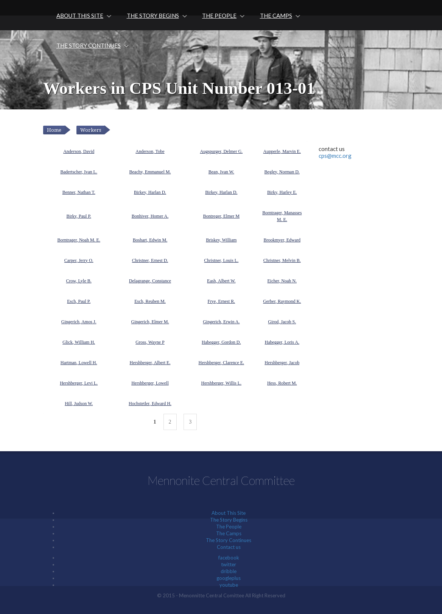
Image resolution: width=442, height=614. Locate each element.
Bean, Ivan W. (221, 172)
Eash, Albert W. (221, 281)
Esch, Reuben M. (150, 301)
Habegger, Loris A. (282, 342)
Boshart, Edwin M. (150, 240)
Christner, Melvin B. (282, 260)
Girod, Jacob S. (282, 321)
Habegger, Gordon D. (221, 342)
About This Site (79, 15)
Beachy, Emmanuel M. (150, 172)
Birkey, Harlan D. (150, 192)
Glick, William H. (78, 342)
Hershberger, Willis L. (221, 383)
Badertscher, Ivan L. (78, 172)
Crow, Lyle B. (79, 281)
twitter (228, 564)
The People (219, 15)
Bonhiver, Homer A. (150, 216)
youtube (228, 585)
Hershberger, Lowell (150, 383)
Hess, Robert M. (282, 383)
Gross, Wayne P (149, 342)
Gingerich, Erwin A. (221, 321)
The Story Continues (88, 45)
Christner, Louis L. (221, 260)
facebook (228, 558)
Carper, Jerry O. (78, 260)
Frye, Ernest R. (221, 301)
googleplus (228, 578)
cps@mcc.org (335, 155)
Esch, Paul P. (78, 301)
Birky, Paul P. (79, 216)
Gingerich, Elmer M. (150, 321)
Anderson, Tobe (149, 151)
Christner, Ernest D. (150, 260)
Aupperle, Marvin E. (282, 151)
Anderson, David (78, 151)
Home (54, 130)
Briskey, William (221, 240)
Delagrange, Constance (150, 281)
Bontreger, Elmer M (221, 216)
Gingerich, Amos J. (78, 321)
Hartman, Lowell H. (79, 362)
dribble (229, 571)
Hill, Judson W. (79, 403)
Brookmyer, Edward (281, 240)
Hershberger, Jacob (282, 362)
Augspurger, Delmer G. (221, 151)
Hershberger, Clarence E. (221, 362)
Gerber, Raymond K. (282, 301)
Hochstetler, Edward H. (150, 403)
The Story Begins (153, 15)
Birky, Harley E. (282, 192)
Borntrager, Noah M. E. (78, 240)
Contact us (229, 547)
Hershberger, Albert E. (150, 362)
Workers (90, 130)
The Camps (276, 15)
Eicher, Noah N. (282, 281)
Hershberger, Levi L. (79, 383)
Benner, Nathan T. (78, 192)
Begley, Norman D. (282, 172)
